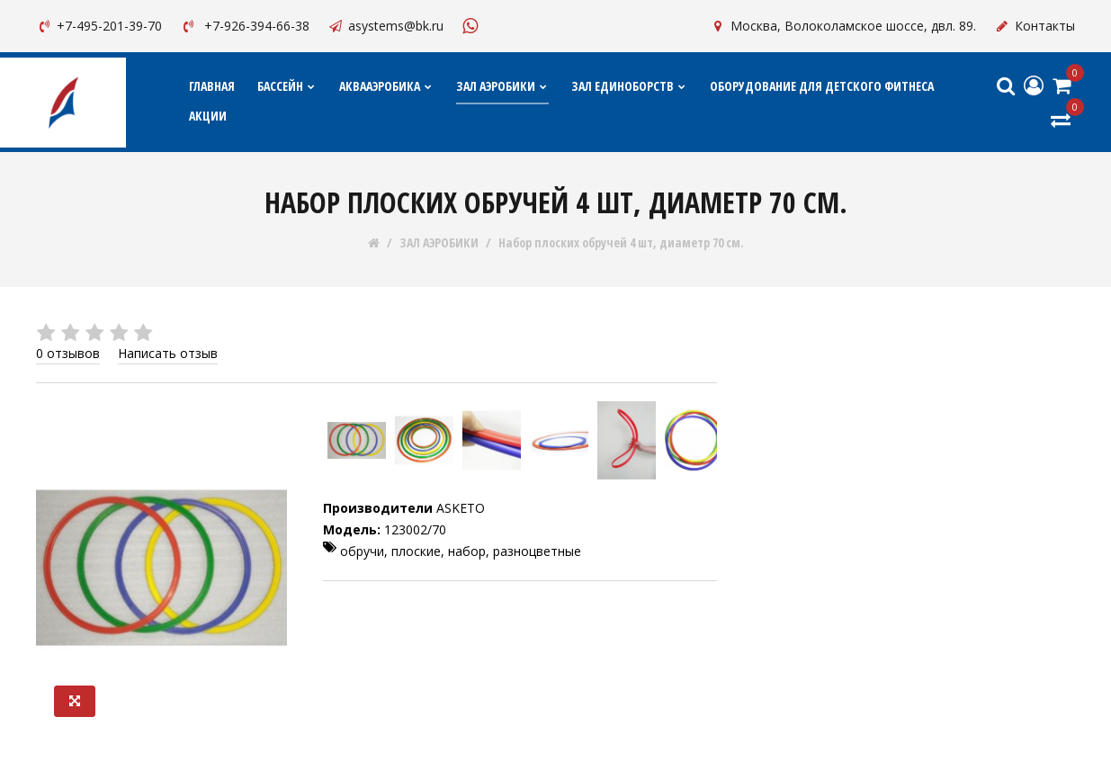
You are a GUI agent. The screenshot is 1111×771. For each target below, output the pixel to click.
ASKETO (460, 507)
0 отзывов (68, 353)
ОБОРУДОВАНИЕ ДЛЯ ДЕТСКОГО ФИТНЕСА (822, 85)
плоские (416, 551)
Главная (212, 85)
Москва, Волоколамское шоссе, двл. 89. (843, 25)
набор (467, 551)
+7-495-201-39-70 (99, 25)
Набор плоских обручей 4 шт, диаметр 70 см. (621, 243)
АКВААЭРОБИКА (386, 85)
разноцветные (537, 551)
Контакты (1034, 25)
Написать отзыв (168, 353)
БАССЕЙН (287, 85)
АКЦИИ (208, 115)
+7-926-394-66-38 (244, 25)
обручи (362, 551)
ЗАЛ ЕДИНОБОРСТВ (629, 85)
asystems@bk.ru (385, 25)
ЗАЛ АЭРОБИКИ (502, 85)
